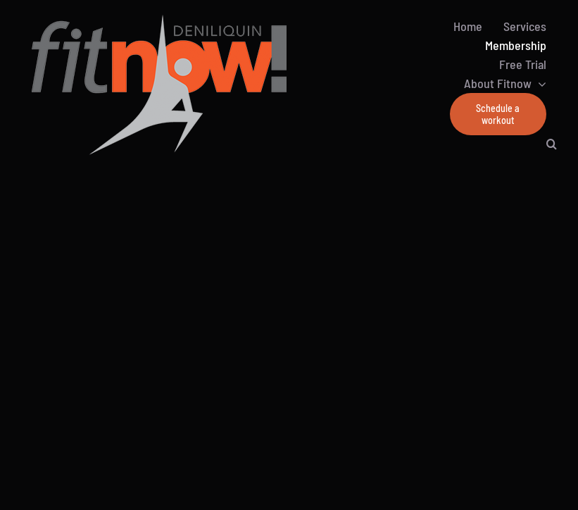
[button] (551, 143)
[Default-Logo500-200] (197, 21)
